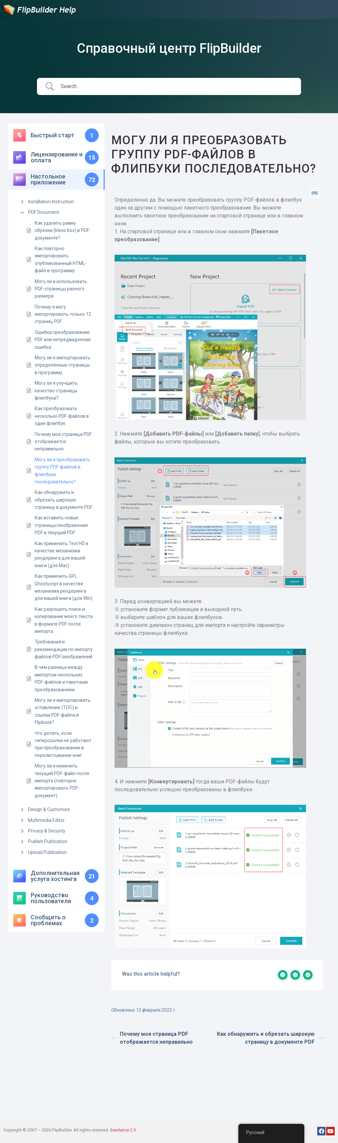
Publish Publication (47, 841)
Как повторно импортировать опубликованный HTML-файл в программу (60, 259)
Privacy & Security (46, 830)
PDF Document (43, 212)
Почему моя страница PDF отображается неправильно (63, 442)
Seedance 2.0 (123, 1129)
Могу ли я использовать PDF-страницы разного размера (61, 289)
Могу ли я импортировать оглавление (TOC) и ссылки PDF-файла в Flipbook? (62, 711)
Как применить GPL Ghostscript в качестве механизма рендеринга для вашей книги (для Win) (63, 587)
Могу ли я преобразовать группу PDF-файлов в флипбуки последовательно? (62, 470)
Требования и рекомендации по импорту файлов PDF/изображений (64, 649)
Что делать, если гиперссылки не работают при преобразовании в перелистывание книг (63, 744)
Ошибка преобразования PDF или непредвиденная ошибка (62, 340)
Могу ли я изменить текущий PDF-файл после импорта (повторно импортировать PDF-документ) (62, 780)
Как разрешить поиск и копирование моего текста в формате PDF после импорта (64, 620)
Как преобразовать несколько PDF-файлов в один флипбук (62, 416)
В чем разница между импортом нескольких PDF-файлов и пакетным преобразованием (61, 678)
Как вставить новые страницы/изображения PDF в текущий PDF (61, 525)
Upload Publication (47, 852)
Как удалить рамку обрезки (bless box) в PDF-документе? (63, 230)
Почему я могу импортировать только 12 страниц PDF (63, 314)
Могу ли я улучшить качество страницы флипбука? (56, 390)
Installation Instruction (51, 201)
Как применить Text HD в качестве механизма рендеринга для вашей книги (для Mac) (61, 554)
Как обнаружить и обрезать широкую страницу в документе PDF (63, 500)
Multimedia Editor (46, 820)
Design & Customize (49, 809)
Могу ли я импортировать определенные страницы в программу (62, 365)
